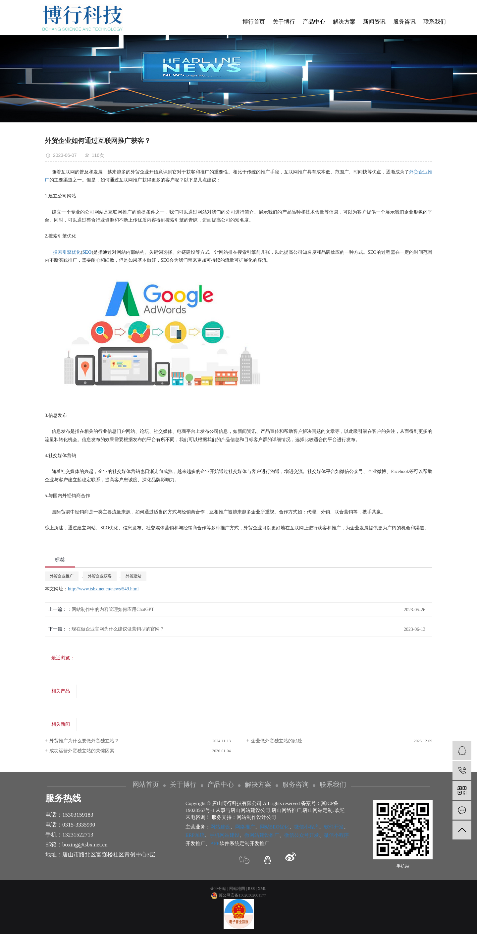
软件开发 (334, 827)
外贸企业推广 (62, 576)
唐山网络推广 (286, 810)
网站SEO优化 (274, 827)
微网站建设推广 (261, 835)
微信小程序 (306, 827)
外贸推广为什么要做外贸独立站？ (84, 740)
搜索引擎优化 (67, 252)
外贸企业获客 (100, 576)
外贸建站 (133, 576)
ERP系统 (195, 835)
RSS (251, 888)
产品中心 (314, 22)
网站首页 (145, 784)
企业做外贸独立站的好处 (276, 740)
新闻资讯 (374, 22)
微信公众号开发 (301, 835)
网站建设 (220, 827)
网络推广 (245, 827)
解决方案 (344, 22)
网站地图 (237, 888)
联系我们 (434, 22)
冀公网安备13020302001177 (238, 895)
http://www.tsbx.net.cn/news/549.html (103, 588)
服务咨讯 (404, 22)
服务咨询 (295, 784)
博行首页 (253, 22)
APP (215, 843)
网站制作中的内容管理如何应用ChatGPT (113, 609)
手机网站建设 (224, 835)
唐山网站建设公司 (250, 810)
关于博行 (284, 22)
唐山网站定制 (318, 810)
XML (262, 888)
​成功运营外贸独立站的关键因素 (81, 750)
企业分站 (218, 888)
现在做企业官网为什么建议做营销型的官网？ (118, 629)
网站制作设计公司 (256, 817)
